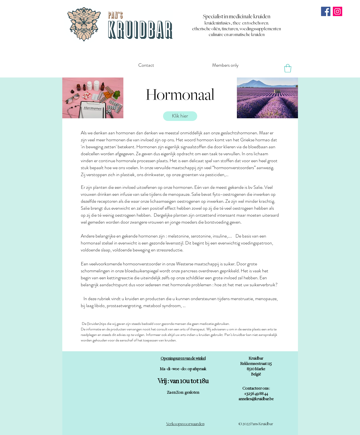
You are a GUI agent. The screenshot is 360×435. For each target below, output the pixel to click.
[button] (287, 68)
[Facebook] (325, 11)
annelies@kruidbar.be (256, 399)
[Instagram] (337, 11)
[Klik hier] (180, 116)
